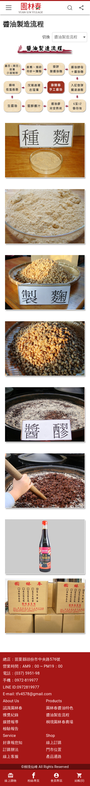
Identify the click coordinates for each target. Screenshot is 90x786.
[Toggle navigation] (8, 7)
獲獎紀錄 (10, 715)
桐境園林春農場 (59, 722)
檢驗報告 (10, 728)
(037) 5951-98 (27, 673)
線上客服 (10, 756)
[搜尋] (70, 7)
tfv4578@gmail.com (34, 694)
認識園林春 (13, 708)
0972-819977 (26, 680)
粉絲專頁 (33, 777)
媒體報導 (10, 722)
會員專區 (56, 777)
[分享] (81, 7)
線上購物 (10, 777)
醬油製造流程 (58, 715)
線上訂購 (54, 742)
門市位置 (54, 749)
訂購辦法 (10, 749)
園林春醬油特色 (59, 708)
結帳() (79, 777)
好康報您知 (13, 742)
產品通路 (54, 756)
